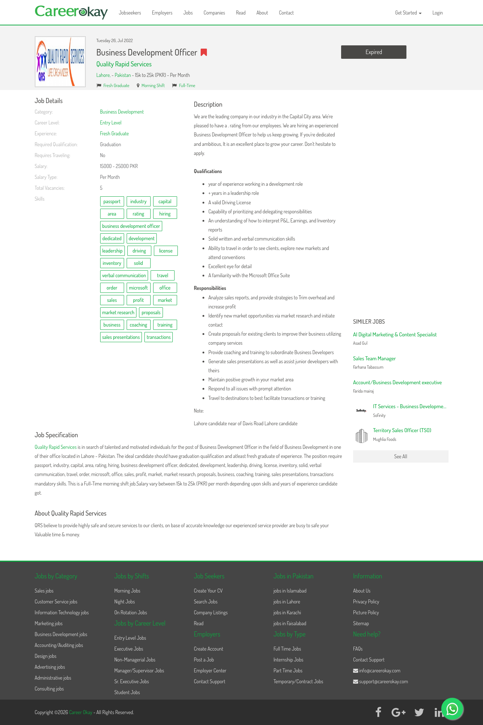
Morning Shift (153, 85)
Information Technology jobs (62, 612)
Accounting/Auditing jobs (59, 645)
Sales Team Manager (374, 358)
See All (400, 456)
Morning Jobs (127, 590)
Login (438, 12)
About (262, 12)
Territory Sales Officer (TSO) (402, 430)
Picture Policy (366, 612)
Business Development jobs (61, 634)
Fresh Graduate (116, 85)
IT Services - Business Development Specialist (421, 406)
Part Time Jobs (288, 670)
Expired (374, 52)
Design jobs (46, 656)
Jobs (188, 12)
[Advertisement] (401, 206)
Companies (214, 12)
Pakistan (123, 75)
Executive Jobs (128, 649)
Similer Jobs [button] (369, 322)
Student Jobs (127, 692)
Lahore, (104, 75)
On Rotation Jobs (130, 612)
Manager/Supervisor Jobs (139, 670)
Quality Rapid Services (124, 64)
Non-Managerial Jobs (134, 659)
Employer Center (210, 670)
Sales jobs (44, 590)
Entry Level (111, 122)
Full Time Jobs (287, 649)
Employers (162, 12)
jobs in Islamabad (290, 590)
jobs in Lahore (287, 601)
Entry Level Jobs (130, 638)
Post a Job (204, 659)
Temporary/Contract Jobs (298, 681)
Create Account (208, 649)
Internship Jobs (288, 659)
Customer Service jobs (56, 601)
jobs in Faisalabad (290, 623)
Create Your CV (208, 590)
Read (241, 12)
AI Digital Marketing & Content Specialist (395, 334)
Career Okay (81, 712)
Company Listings (211, 612)
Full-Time (187, 85)
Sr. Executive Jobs (131, 681)
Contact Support (209, 681)
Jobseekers (130, 12)
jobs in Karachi (287, 612)
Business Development (122, 111)
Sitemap (361, 623)
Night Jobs (124, 601)
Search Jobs (205, 601)
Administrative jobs (53, 678)
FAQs (358, 649)
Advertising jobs (50, 667)
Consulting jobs (49, 688)
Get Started (408, 12)
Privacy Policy (366, 601)
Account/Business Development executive (397, 382)
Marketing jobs (49, 623)
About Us (362, 590)
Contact (286, 12)
